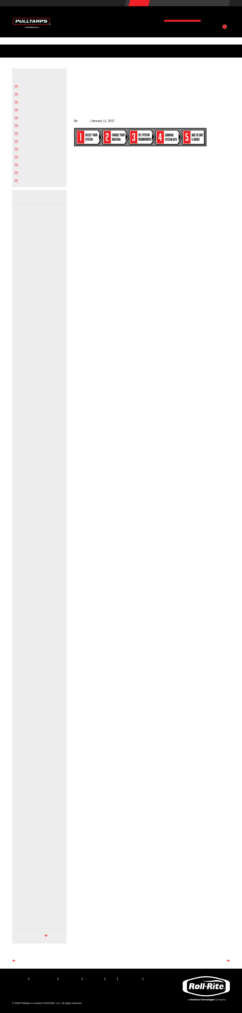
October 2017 (22, 844)
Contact (188, 29)
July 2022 (20, 459)
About (216, 15)
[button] (211, 29)
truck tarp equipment (203, 151)
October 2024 (22, 302)
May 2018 (20, 789)
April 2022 (20, 482)
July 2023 (20, 388)
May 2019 (20, 695)
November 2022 (24, 428)
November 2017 (24, 836)
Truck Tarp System (31, 173)
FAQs (105, 50)
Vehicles (144, 15)
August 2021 (22, 530)
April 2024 (20, 333)
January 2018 (22, 820)
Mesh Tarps (27, 126)
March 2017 (21, 875)
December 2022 (24, 420)
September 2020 (24, 577)
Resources (182, 15)
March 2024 (21, 341)
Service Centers (44, 50)
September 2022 (24, 443)
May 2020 (20, 600)
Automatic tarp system (33, 94)
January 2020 (22, 632)
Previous (24, 961)
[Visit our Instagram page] (46, 989)
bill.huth (84, 120)
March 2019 (21, 710)
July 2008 (20, 914)
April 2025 (20, 255)
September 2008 (24, 906)
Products (108, 15)
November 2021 (24, 506)
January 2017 (22, 883)
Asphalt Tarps (28, 86)
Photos (139, 50)
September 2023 (24, 373)
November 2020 (24, 561)
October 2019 (22, 655)
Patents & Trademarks (160, 50)
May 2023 (20, 404)
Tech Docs (91, 50)
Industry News (22, 50)
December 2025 (24, 208)
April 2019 (20, 702)
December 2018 (24, 734)
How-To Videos (121, 50)
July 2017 (20, 867)
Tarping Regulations (69, 50)
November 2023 (24, 365)
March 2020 (21, 616)
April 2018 (20, 796)
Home (147, 70)
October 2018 (22, 749)
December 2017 (24, 828)
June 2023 (20, 396)
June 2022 (20, 467)
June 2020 (20, 592)
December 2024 (24, 286)
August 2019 (22, 671)
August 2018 (22, 765)
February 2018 (23, 812)
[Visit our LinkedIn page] (36, 989)
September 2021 (24, 522)
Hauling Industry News (33, 118)
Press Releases (29, 133)
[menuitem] (20, 979)
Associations (185, 50)
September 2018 (24, 757)
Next (221, 961)
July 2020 (20, 585)
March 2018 (21, 804)
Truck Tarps (27, 181)
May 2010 (20, 899)
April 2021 (20, 545)
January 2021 (22, 553)
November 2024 (24, 294)
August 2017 (22, 859)
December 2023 (24, 357)
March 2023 (21, 412)
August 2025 (22, 224)
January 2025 (22, 278)
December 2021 (24, 498)
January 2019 (22, 726)
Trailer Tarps (27, 165)
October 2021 (22, 514)
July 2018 (20, 773)
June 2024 (20, 318)
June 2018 (20, 781)
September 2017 (24, 851)
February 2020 (23, 624)
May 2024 (20, 326)
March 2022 (21, 490)
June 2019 (20, 687)
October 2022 (22, 435)
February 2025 (23, 270)
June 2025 (20, 239)
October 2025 (22, 216)
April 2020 (20, 608)
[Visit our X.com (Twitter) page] (25, 989)
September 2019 (24, 663)
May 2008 (20, 922)
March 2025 (21, 263)
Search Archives (29, 936)
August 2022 (22, 451)
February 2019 (23, 718)
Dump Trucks (28, 110)
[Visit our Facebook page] (15, 989)
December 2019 (24, 639)
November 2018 (24, 742)
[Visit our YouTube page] (57, 989)
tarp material (165, 180)
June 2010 (20, 891)
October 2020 (22, 569)
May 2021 (20, 538)
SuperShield (27, 149)
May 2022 (20, 475)
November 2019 (24, 647)
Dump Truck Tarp (30, 102)
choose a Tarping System (174, 156)
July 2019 (20, 679)
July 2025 (20, 231)
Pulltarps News (29, 141)
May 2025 (20, 247)
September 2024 (24, 310)
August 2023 (22, 381)
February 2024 (23, 349)
